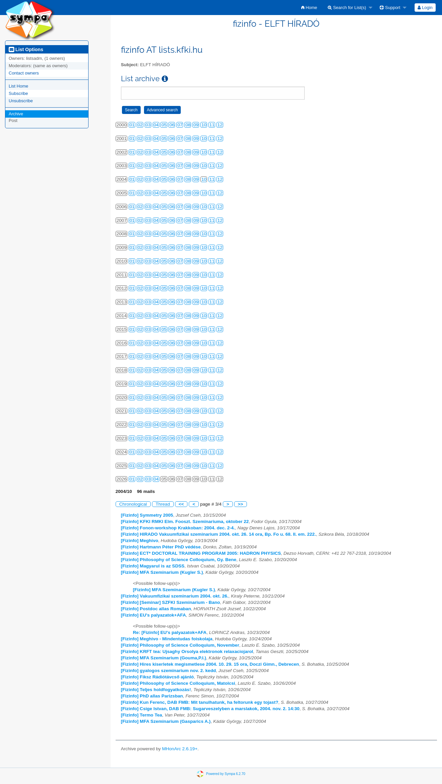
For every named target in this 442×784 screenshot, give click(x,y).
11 (211, 124)
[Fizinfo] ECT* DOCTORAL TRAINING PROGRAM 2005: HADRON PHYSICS (201, 553)
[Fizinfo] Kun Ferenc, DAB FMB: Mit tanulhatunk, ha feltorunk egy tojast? (199, 702)
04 (156, 124)
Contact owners (24, 73)
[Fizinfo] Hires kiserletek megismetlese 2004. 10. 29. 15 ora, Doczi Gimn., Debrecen (210, 664)
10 (203, 124)
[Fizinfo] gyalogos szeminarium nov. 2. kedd (168, 670)
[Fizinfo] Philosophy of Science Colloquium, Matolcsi (178, 683)
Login (425, 7)
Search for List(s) (347, 7)
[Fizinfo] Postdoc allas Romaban (156, 608)
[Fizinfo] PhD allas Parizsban (152, 695)
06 (171, 124)
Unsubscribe (21, 100)
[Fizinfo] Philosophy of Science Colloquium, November (180, 645)
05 (163, 124)
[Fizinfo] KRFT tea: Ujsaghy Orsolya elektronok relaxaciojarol (187, 651)
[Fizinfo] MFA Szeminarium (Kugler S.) (162, 572)
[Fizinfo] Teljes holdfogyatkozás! (156, 689)
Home (309, 7)
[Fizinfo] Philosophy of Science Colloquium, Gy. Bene (179, 559)
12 (220, 124)
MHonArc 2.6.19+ (179, 748)
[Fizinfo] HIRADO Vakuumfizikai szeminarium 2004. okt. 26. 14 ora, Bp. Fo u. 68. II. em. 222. (218, 534)
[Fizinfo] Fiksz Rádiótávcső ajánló (157, 676)
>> (240, 504)
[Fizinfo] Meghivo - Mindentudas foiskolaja (166, 638)
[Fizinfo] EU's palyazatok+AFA (153, 615)
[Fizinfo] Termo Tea (141, 714)
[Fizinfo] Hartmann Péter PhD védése (161, 546)
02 (140, 124)
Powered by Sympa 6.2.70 (225, 774)
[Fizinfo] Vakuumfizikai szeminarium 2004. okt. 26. (175, 596)
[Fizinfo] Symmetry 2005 (147, 515)
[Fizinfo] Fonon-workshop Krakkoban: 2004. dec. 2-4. (178, 527)
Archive (16, 113)
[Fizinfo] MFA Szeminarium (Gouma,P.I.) (163, 657)
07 (179, 124)
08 (187, 124)
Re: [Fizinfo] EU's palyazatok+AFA (169, 632)
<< (181, 504)
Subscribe (18, 93)
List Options (26, 49)
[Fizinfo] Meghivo (139, 540)
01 (132, 124)
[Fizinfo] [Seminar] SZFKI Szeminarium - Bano (170, 602)
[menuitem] (309, 7)
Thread (163, 504)
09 (195, 124)
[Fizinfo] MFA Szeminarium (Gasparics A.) (166, 721)
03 (148, 124)
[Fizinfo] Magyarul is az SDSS (152, 565)
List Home (18, 86)
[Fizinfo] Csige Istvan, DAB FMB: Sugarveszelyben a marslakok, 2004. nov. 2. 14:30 (210, 708)
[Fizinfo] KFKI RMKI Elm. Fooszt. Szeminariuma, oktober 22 (185, 521)
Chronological (133, 504)
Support (390, 7)
